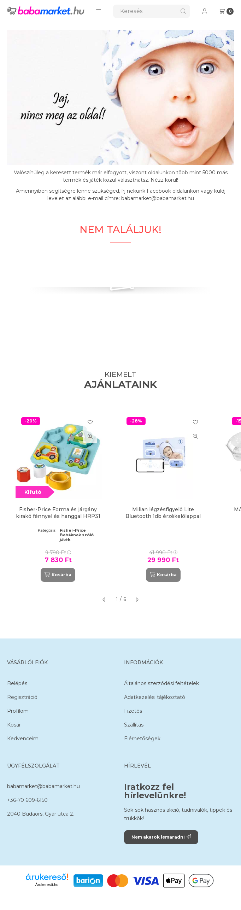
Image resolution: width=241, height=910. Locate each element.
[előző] (104, 600)
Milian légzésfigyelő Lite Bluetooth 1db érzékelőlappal (163, 512)
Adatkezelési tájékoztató (154, 697)
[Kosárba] (58, 575)
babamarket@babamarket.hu (43, 786)
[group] (120, 496)
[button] (99, 11)
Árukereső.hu (46, 884)
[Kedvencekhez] (90, 422)
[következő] (137, 600)
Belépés (17, 683)
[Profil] (205, 11)
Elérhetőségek (142, 738)
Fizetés (133, 711)
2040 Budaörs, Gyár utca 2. (40, 814)
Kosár (14, 725)
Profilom (18, 711)
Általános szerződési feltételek (161, 683)
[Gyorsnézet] (90, 436)
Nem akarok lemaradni (161, 837)
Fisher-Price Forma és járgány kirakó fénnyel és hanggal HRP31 (58, 512)
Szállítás (133, 725)
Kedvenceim (23, 738)
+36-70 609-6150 (27, 800)
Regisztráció (22, 697)
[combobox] (151, 11)
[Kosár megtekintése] (226, 11)
